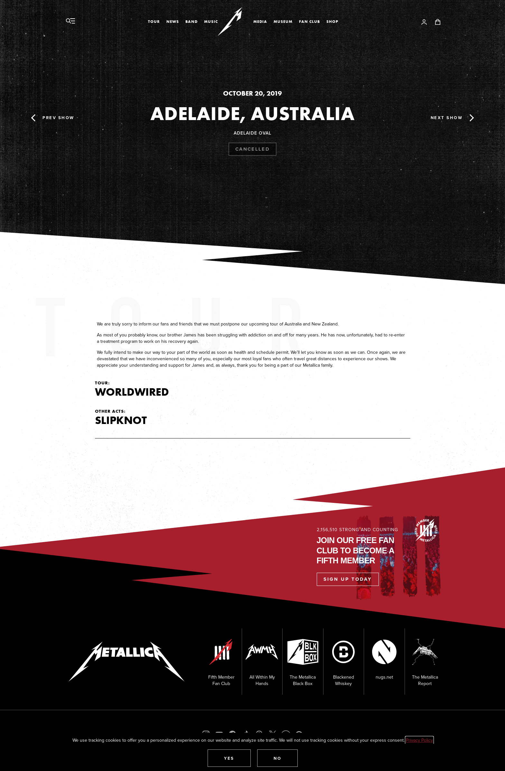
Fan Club (309, 21)
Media (260, 21)
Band (191, 21)
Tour (154, 21)
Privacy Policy (419, 740)
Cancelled (252, 149)
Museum (283, 21)
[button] (229, 758)
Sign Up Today (347, 579)
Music (211, 21)
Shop (332, 21)
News (172, 21)
